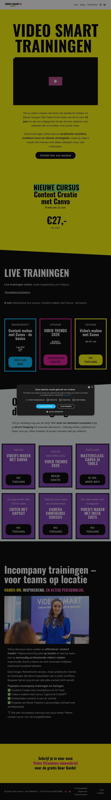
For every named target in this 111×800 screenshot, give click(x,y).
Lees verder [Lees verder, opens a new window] (67, 395)
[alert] (55, 400)
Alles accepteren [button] (45, 406)
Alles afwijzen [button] (66, 406)
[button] (55, 412)
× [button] (92, 387)
